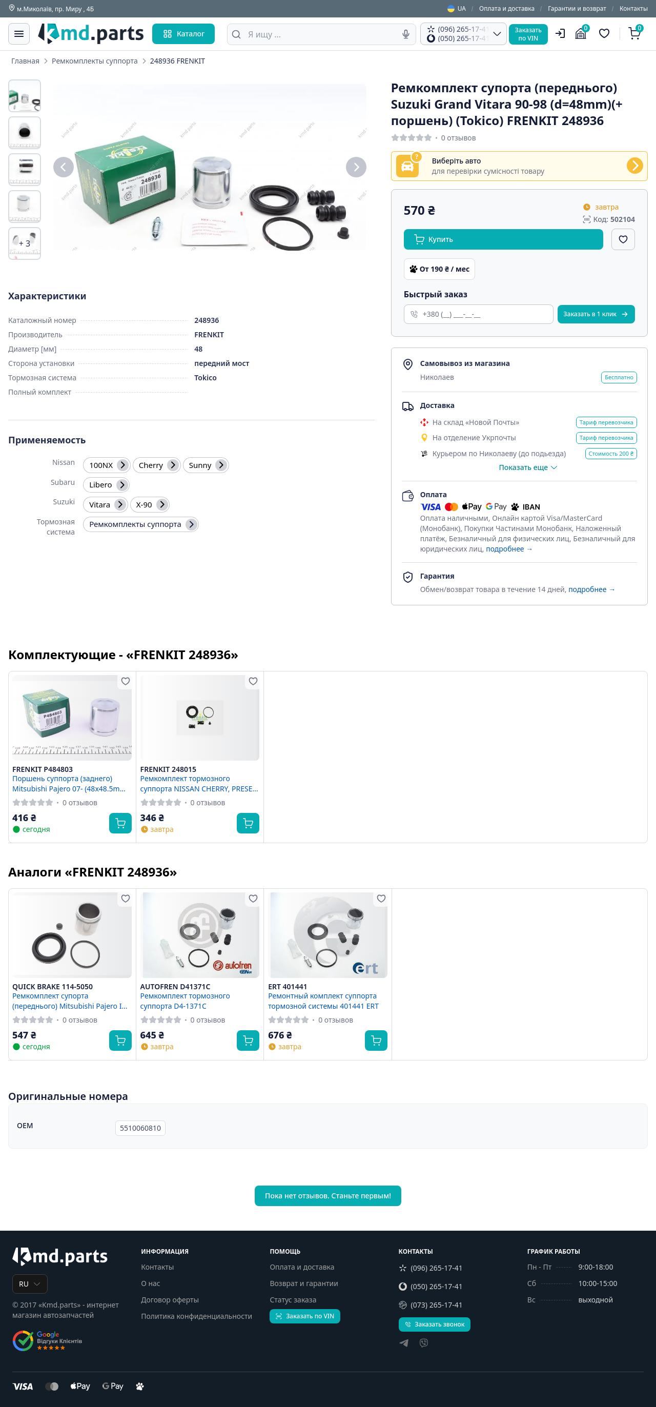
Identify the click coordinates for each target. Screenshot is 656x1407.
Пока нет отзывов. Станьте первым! (328, 1195)
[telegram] (404, 1344)
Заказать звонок (435, 1324)
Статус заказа (293, 1299)
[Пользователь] (560, 33)
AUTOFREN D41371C (175, 986)
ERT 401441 (287, 986)
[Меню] (19, 34)
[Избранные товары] (606, 34)
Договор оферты (170, 1299)
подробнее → (509, 549)
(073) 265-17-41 (431, 1305)
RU (30, 1284)
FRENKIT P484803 (42, 769)
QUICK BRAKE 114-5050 (52, 986)
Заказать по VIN (305, 1316)
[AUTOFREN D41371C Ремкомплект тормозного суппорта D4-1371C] (200, 935)
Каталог (183, 34)
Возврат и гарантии (304, 1283)
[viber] (424, 1344)
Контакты (634, 9)
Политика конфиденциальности (196, 1316)
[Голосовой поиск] (406, 34)
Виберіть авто (456, 161)
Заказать (596, 314)
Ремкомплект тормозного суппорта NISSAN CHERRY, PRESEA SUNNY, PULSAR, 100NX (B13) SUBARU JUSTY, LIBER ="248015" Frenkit (198, 783)
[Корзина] (636, 34)
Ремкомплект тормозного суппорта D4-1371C (185, 1000)
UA (456, 9)
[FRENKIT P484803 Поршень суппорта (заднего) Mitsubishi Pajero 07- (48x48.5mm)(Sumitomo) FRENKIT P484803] (72, 718)
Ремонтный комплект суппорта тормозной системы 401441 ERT (323, 1000)
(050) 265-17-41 (431, 1286)
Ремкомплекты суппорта (95, 61)
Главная (25, 61)
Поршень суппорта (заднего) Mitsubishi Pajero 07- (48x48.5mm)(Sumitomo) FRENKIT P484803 (70, 783)
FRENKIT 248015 (168, 769)
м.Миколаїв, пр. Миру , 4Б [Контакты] (51, 8)
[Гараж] (582, 34)
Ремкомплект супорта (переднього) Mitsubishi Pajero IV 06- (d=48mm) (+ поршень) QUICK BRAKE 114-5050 (69, 1000)
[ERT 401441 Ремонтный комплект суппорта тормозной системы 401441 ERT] (327, 935)
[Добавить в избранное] (623, 239)
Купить (433, 239)
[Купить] (120, 823)
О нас (150, 1283)
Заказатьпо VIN (528, 34)
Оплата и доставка (507, 9)
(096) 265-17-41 (431, 1268)
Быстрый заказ (435, 294)
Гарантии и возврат (577, 9)
